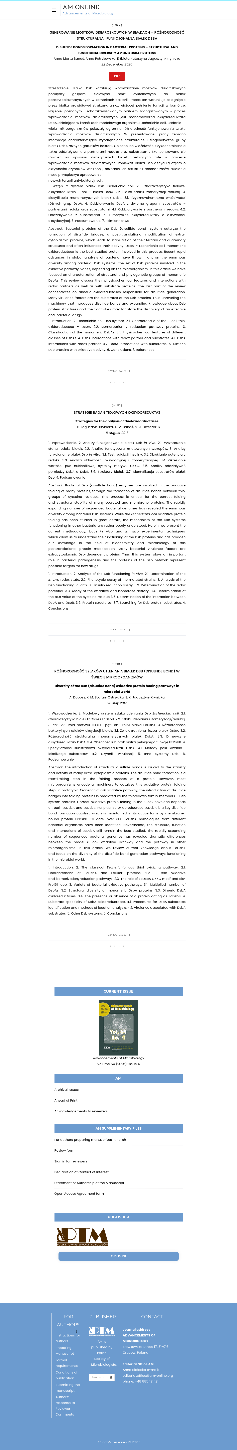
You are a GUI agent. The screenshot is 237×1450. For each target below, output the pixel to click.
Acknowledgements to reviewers (81, 1111)
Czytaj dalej (117, 371)
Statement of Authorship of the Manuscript (89, 1183)
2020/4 (116, 25)
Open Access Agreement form (79, 1193)
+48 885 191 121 (146, 1381)
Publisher (118, 1256)
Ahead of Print (66, 1100)
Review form (64, 1150)
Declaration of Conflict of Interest (81, 1172)
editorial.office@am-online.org (148, 1375)
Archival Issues (66, 1089)
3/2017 (116, 405)
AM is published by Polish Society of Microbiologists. (104, 1353)
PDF (117, 76)
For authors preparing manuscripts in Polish (90, 1139)
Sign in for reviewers (70, 1161)
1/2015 (116, 664)
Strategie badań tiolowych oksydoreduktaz (117, 412)
